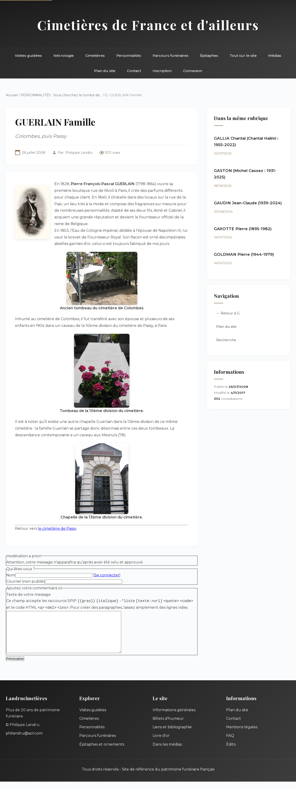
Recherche (226, 340)
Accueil (12, 95)
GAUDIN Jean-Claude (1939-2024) (248, 203)
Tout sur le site (243, 55)
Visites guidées (28, 55)
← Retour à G (228, 313)
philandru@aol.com (24, 740)
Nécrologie (63, 55)
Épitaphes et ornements (101, 752)
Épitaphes (209, 55)
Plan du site (104, 71)
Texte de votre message (28, 594)
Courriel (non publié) (25, 581)
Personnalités (128, 55)
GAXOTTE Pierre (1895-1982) (243, 228)
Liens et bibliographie (172, 734)
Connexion (192, 71)
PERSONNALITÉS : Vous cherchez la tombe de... (61, 95)
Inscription (162, 71)
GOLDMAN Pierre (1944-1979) (244, 254)
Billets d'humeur (168, 726)
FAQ (230, 743)
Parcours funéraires (170, 55)
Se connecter (106, 575)
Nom (10, 575)
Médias (274, 55)
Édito (231, 752)
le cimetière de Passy (57, 528)
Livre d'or (161, 743)
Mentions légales (241, 734)
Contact (134, 71)
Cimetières (95, 55)
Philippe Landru (78, 153)
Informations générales (174, 717)
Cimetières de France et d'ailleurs (148, 24)
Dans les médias (167, 752)
